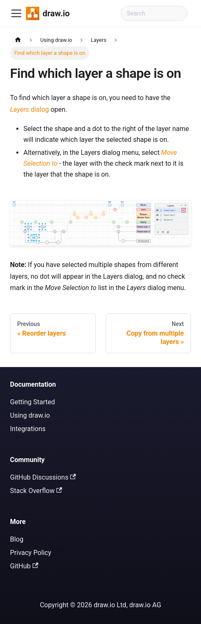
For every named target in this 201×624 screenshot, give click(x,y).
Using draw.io (30, 415)
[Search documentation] (154, 13)
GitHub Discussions (43, 477)
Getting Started (32, 402)
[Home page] (18, 39)
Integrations (28, 429)
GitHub (24, 566)
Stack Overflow (36, 491)
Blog (16, 539)
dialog (29, 109)
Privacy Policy (30, 553)
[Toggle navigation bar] (16, 13)
